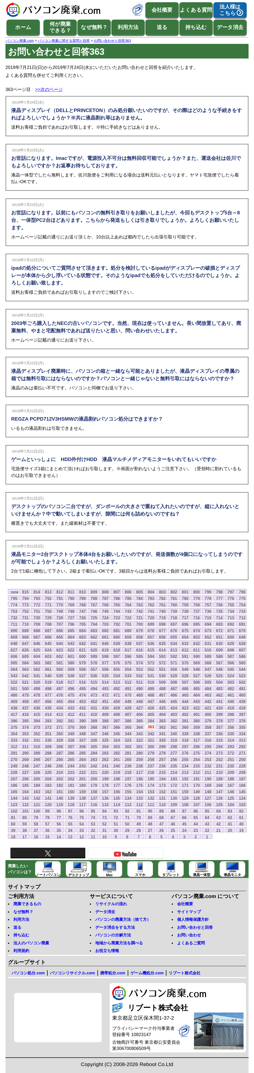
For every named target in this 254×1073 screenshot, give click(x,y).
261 (116, 759)
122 (25, 805)
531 (151, 676)
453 (82, 701)
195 (151, 779)
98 (59, 811)
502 (242, 682)
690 (14, 631)
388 (105, 721)
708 (48, 624)
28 (138, 830)
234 (185, 766)
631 (208, 643)
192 (185, 779)
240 (116, 766)
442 (208, 701)
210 (219, 772)
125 (230, 798)
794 (25, 598)
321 (151, 740)
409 (105, 714)
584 (25, 663)
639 (116, 643)
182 (59, 785)
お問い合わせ (189, 935)
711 (14, 624)
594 (151, 656)
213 (185, 772)
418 (242, 708)
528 (185, 676)
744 (116, 611)
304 (105, 747)
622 (71, 650)
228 (14, 772)
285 (82, 753)
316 (208, 740)
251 (230, 759)
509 (162, 682)
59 (24, 824)
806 (128, 592)
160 (71, 792)
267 (48, 759)
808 (105, 592)
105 (219, 805)
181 (71, 785)
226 (36, 772)
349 (71, 734)
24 (184, 830)
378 (219, 721)
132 (151, 798)
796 (242, 592)
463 (208, 695)
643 (71, 643)
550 (173, 669)
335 (230, 734)
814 (36, 592)
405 (151, 714)
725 (94, 618)
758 (196, 605)
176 (128, 785)
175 (139, 785)
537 (82, 676)
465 (185, 695)
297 (185, 747)
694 (208, 624)
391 (71, 721)
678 (151, 631)
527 (196, 676)
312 (14, 747)
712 (242, 618)
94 (104, 811)
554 (128, 669)
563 (25, 669)
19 (241, 830)
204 (48, 779)
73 (104, 817)
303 (116, 747)
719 (162, 618)
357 (219, 727)
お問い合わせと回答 (195, 927)
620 (94, 650)
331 (36, 740)
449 (128, 701)
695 (196, 624)
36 (47, 830)
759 (185, 605)
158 (94, 792)
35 (59, 830)
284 (94, 753)
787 (105, 598)
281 (128, 753)
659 (128, 637)
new (14, 592)
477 (48, 695)
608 (230, 650)
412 (71, 714)
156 (116, 792)
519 (48, 682)
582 (48, 663)
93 (116, 811)
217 (139, 772)
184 (36, 785)
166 (242, 785)
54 (81, 824)
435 (48, 708)
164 (25, 792)
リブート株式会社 (184, 973)
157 (105, 792)
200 (94, 779)
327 (82, 740)
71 (127, 817)
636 (151, 643)
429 (116, 708)
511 (139, 682)
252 (219, 759)
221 (94, 772)
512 (128, 682)
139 (71, 798)
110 (162, 805)
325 (105, 740)
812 (59, 592)
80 (24, 817)
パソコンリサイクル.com (72, 973)
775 (242, 598)
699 (151, 624)
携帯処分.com (112, 973)
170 (196, 785)
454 (71, 701)
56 (59, 824)
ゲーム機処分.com (146, 973)
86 (195, 811)
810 (82, 592)
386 (128, 721)
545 (230, 669)
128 (196, 798)
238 (139, 766)
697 (173, 624)
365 (128, 727)
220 (105, 772)
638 (128, 643)
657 (151, 637)
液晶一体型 (201, 869)
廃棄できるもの (27, 904)
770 (59, 605)
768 (82, 605)
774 (14, 605)
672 (219, 631)
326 (94, 740)
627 (14, 650)
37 (36, 830)
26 (161, 830)
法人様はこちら (230, 10)
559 (71, 669)
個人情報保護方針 (193, 919)
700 (139, 624)
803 (162, 592)
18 (13, 837)
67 (173, 817)
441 (219, 701)
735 (219, 611)
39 (13, 830)
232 (208, 766)
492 (116, 689)
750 (48, 611)
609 (219, 650)
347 (94, 734)
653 (196, 637)
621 (82, 650)
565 (242, 663)
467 (162, 695)
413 (59, 714)
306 (82, 747)
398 (230, 714)
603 (48, 656)
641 (94, 643)
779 (196, 598)
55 (70, 824)
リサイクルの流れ (111, 904)
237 (151, 766)
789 (82, 598)
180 (82, 785)
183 (48, 785)
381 (185, 721)
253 (208, 759)
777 (219, 598)
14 (59, 837)
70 (138, 817)
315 (219, 740)
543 (14, 676)
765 (116, 605)
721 (139, 618)
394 (36, 721)
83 (230, 811)
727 (71, 618)
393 (48, 721)
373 (36, 727)
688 (36, 631)
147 (219, 792)
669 (14, 637)
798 (219, 592)
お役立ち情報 (107, 951)
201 (82, 779)
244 (71, 766)
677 (162, 631)
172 (173, 785)
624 (48, 650)
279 (151, 753)
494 (94, 689)
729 (48, 618)
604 (36, 656)
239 (128, 766)
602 (59, 656)
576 (116, 663)
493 (105, 689)
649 (242, 637)
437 (25, 708)
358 (208, 727)
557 (94, 669)
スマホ (140, 869)
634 (173, 643)
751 (36, 611)
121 (36, 805)
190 (208, 779)
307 (71, 747)
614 (162, 650)
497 (59, 689)
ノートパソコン (48, 869)
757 (208, 605)
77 (59, 817)
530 (162, 676)
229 (242, 766)
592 (173, 656)
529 (173, 676)
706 (71, 624)
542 (25, 676)
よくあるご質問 (191, 943)
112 (139, 805)
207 (14, 779)
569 (196, 663)
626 (25, 650)
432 (82, 708)
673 (208, 631)
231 (219, 766)
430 (105, 708)
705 (82, 624)
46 (173, 824)
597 (116, 656)
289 (36, 753)
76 (70, 817)
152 (162, 792)
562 (36, 669)
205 (36, 779)
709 (36, 624)
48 (150, 824)
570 (185, 663)
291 (14, 753)
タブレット (171, 869)
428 (128, 708)
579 (82, 663)
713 (230, 618)
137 (94, 798)
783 (151, 598)
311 (25, 747)
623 (59, 650)
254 (196, 759)
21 (218, 830)
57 (47, 824)
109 (173, 805)
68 (161, 817)
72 (116, 817)
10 (104, 837)
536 (94, 676)
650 (230, 637)
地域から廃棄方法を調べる (119, 943)
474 (82, 695)
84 (218, 811)
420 (219, 708)
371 (59, 727)
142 (36, 798)
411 (82, 714)
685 (71, 631)
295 (208, 747)
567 (219, 663)
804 (151, 592)
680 (128, 631)
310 (36, 747)
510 (151, 682)
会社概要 (162, 10)
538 (71, 676)
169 (208, 785)
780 (185, 598)
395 (25, 721)
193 (173, 779)
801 (185, 592)
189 (219, 779)
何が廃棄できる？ (60, 27)
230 (230, 766)
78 (47, 817)
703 (105, 624)
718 (173, 618)
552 (151, 669)
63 (218, 817)
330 (48, 740)
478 (36, 695)
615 (151, 650)
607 (242, 650)
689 (25, 631)
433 (71, 708)
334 (242, 734)
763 (139, 605)
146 (230, 792)
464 (196, 695)
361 (173, 727)
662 (94, 637)
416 (25, 714)
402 (185, 714)
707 (59, 624)
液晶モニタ (232, 869)
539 (59, 676)
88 (173, 811)
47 (161, 824)
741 (151, 611)
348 (82, 734)
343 (139, 734)
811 (71, 592)
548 (196, 669)
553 (139, 669)
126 (219, 798)
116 (94, 805)
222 (82, 772)
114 (116, 805)
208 (242, 772)
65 (195, 817)
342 (151, 734)
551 (162, 669)
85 (207, 811)
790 (71, 598)
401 (196, 714)
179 (94, 785)
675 (185, 631)
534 (116, 676)
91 (138, 811)
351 (48, 734)
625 (36, 650)
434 (59, 708)
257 (162, 759)
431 (94, 708)
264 (82, 759)
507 (185, 682)
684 (82, 631)
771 (48, 605)
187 (242, 779)
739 (173, 611)
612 (185, 650)
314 (230, 740)
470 (128, 695)
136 (105, 798)
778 (208, 598)
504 (219, 682)
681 (116, 631)
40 (241, 824)
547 (208, 669)
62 (230, 817)
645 (48, 643)
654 (185, 637)
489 (151, 689)
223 (71, 772)
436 (36, 708)
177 (116, 785)
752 (25, 611)
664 (71, 637)
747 (82, 611)
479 (25, 695)
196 (139, 779)
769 (71, 605)
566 (230, 663)
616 (139, 650)
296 (196, 747)
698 (162, 624)
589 (208, 656)
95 (93, 811)
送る (162, 27)
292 (242, 747)
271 (242, 753)
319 (173, 740)
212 (196, 772)
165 (14, 792)
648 (14, 643)
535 (105, 676)
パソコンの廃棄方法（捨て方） (123, 919)
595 (139, 656)
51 (116, 824)
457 (36, 701)
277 (173, 753)
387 (116, 721)
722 (128, 618)
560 (59, 669)
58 (36, 824)
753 (14, 611)
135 (116, 798)
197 (128, 779)
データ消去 (230, 27)
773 (25, 605)
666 (48, 637)
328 (71, 740)
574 (139, 663)
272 (230, 753)
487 (173, 689)
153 (151, 792)
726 (82, 618)
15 (47, 837)
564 (14, 669)
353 (25, 734)
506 (196, 682)
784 (139, 598)
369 (82, 727)
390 (82, 721)
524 (230, 676)
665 (59, 637)
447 (151, 701)
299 (162, 747)
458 (25, 701)
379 (208, 721)
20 (230, 830)
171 (185, 785)
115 (105, 805)
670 (242, 631)
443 (196, 701)
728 (59, 618)
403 (173, 714)
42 (218, 824)
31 (104, 830)
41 (230, 824)
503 (230, 682)
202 (71, 779)
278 (162, 753)
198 (116, 779)
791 (59, 598)
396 (14, 721)
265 (71, 759)
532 (139, 676)
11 (93, 837)
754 (242, 605)
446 (162, 701)
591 (185, 656)
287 (59, 753)
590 (196, 656)
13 (70, 837)
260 (128, 759)
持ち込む (196, 27)
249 (14, 766)
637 (139, 643)
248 (25, 766)
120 (48, 805)
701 (128, 624)
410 (94, 714)
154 (139, 792)
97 (70, 811)
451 (105, 701)
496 (71, 689)
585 (14, 663)
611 (196, 650)
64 (207, 817)
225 (48, 772)
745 (105, 611)
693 (219, 624)
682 (105, 631)
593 (162, 656)
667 (36, 637)
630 (219, 643)
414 (48, 714)
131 (162, 798)
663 (82, 637)
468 (151, 695)
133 (139, 798)
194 (162, 779)
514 (105, 682)
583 (36, 663)
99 (47, 811)
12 (81, 837)
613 (173, 650)
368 (94, 727)
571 (173, 663)
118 (71, 805)
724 (105, 618)
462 (219, 695)
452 (94, 701)
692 (230, 624)
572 (162, 663)
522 (14, 682)
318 (185, 740)
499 (36, 689)
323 (128, 740)
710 (25, 624)
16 (36, 837)
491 (128, 689)
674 (196, 631)
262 (105, 759)
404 (162, 714)
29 (127, 830)
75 (81, 817)
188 (230, 779)
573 (151, 663)
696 (185, 624)
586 (242, 656)
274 (208, 753)
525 (219, 676)
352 (36, 734)
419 (230, 708)
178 (105, 785)
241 (105, 766)
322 (139, 740)
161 (59, 792)
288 (48, 753)
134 (128, 798)
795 (14, 598)
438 (14, 708)
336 (219, 734)
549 (185, 669)
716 (196, 618)
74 (93, 817)
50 (127, 824)
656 (162, 637)
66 (184, 817)
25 (173, 830)
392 (59, 721)
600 (82, 656)
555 (116, 669)
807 (116, 592)
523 (242, 676)
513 (116, 682)
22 (207, 830)
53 (93, 824)
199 (105, 779)
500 (25, 689)
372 (48, 727)
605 (25, 656)
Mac (109, 869)
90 (150, 811)
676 (173, 631)
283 (105, 753)
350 (59, 734)
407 (128, 714)
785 (128, 598)
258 (151, 759)
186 (14, 785)
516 (82, 682)
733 (242, 611)
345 (116, 734)
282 (116, 753)
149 (196, 792)
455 (59, 701)
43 (207, 824)
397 (242, 714)
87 (184, 811)
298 (173, 747)
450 (116, 701)
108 (185, 805)
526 (208, 676)
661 (105, 637)
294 (219, 747)
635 (162, 643)
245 (59, 766)
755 (230, 605)
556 (105, 669)
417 (14, 714)
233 (196, 766)
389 (94, 721)
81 (13, 817)
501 (14, 689)
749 (59, 611)
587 (230, 656)
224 (59, 772)
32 (93, 830)
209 (230, 772)
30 (116, 830)
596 (128, 656)
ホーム (23, 27)
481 (242, 689)
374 (25, 727)
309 (48, 747)
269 (25, 759)
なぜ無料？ (94, 27)
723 (116, 618)
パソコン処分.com (28, 973)
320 (162, 740)
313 (242, 740)
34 (70, 830)
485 (196, 689)
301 (139, 747)
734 (230, 611)
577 (105, 663)
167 (230, 785)
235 (173, 766)
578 (94, 663)
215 (162, 772)
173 (162, 785)
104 (230, 805)
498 (48, 689)
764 (128, 605)
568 (208, 663)
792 (48, 598)
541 (36, 676)
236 (162, 766)
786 (116, 598)
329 (59, 740)
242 (94, 766)
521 (25, 682)
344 (128, 734)
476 (59, 695)
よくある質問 (196, 10)
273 (219, 753)
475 (71, 695)
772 (36, 605)
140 (59, 798)
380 (196, 721)
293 (230, 747)
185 (25, 785)
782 (162, 598)
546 (219, 669)
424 (173, 708)
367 (105, 727)
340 (173, 734)
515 (94, 682)
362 (162, 727)
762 (151, 605)
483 (219, 689)
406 (139, 714)
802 (173, 592)
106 (208, 805)
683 (94, 631)
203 (59, 779)
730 (36, 618)
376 (242, 721)
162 (48, 792)
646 (36, 643)
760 (173, 605)
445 (173, 701)
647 (25, 643)
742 (139, 611)
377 (230, 721)
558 (82, 669)
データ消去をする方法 (115, 927)
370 (71, 727)
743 (128, 611)
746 (94, 611)
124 (242, 798)
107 (196, 805)
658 (139, 637)
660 (116, 637)
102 (14, 811)
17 (24, 837)
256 (173, 759)
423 (185, 708)
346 (105, 734)
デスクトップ (78, 869)
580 (71, 663)
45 (184, 824)
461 (230, 695)
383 (162, 721)
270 (14, 759)
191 (196, 779)
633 (185, 643)
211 (208, 772)
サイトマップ (189, 912)
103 (242, 805)
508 (173, 682)
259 (139, 759)
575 (128, 663)
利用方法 (128, 27)
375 (14, 727)
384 (151, 721)
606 (14, 656)
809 (94, 592)
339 (185, 734)
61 (241, 817)
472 (105, 695)
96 (81, 811)
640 (105, 643)
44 (195, 824)
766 (105, 605)
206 (25, 779)
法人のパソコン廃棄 (31, 943)
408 (116, 714)
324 (116, 740)
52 (104, 824)
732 (14, 618)
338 (196, 734)
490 (139, 689)
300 (151, 747)
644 (59, 643)
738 (185, 611)
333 (14, 740)
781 (173, 598)
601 (71, 656)
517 (71, 682)
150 (185, 792)
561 (48, 669)
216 (151, 772)
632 (196, 643)
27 (150, 830)
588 (219, 656)
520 (36, 682)
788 (94, 598)
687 (48, 631)
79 (36, 817)
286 (71, 753)
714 (219, 618)
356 (230, 727)
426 (151, 708)
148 (208, 792)
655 (173, 637)
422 (196, 708)
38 (24, 830)
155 (128, 792)
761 (162, 605)
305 (94, 747)
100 (36, 811)
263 (94, 759)
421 (208, 708)
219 (116, 772)
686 (59, 631)
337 (208, 734)
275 (196, 753)
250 (242, 759)
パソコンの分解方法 (113, 935)
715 (208, 618)
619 (105, 650)
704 (94, 624)
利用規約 (21, 951)
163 (36, 792)
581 (59, 663)
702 (116, 624)
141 (48, 798)
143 (25, 798)
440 (230, 701)
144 (14, 798)
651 (219, 637)
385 (139, 721)
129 (185, 798)
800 (196, 592)
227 (25, 772)
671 (230, 631)
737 (196, 611)
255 (185, 759)
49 (138, 824)
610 (208, 650)
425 (162, 708)
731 (25, 618)
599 (94, 656)
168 (219, 785)
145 (242, 792)
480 (14, 695)
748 (71, 611)
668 (25, 637)
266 (59, 759)
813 (48, 592)
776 (230, 598)
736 (208, 611)
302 (128, 747)
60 (13, 824)
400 (208, 714)
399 (219, 714)
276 (185, 753)
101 (25, 811)
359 (196, 727)
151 (173, 792)
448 (139, 701)
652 (208, 637)
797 (230, 592)
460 (242, 695)
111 (151, 805)
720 (151, 618)
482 (230, 689)
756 (219, 605)
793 (36, 598)
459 (14, 701)
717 (185, 618)
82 (241, 811)
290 (25, 753)
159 (82, 792)
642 (82, 643)
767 (94, 605)
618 (116, 650)
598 (105, 656)
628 (242, 643)
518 (59, 682)
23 (195, 830)
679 (139, 631)
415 (36, 714)
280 (139, 753)
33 (81, 830)
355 (242, 727)
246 (48, 766)
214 (173, 772)
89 (161, 811)
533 (128, 676)
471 (116, 695)
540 (48, 676)
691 (242, 624)
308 (59, 747)
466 (173, 695)
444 (185, 701)
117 (82, 805)
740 (162, 611)
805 (139, 592)
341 (162, 734)
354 (14, 734)
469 (139, 695)
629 (230, 643)
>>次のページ (49, 89)
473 (94, 695)
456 (48, 701)
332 (25, 740)
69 (150, 817)
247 (36, 766)
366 (116, 727)
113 (128, 805)
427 (139, 708)
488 (162, 689)
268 (36, 759)
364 (139, 727)
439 (242, 701)
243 (82, 766)
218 (128, 772)
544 (242, 669)
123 (14, 805)
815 (25, 592)
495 (82, 689)
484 (208, 689)
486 (185, 689)
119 (59, 805)
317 (196, 740)
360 (185, 727)
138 (82, 798)
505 (208, 682)
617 (128, 650)
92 (127, 811)
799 (208, 592)
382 (173, 721)
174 (151, 785)
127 (208, 798)
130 (173, 798)
